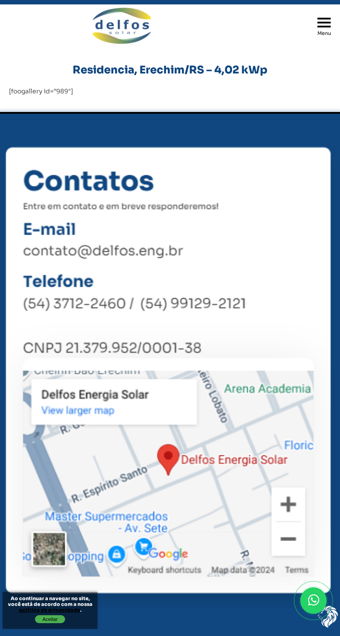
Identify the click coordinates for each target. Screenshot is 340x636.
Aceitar (50, 619)
